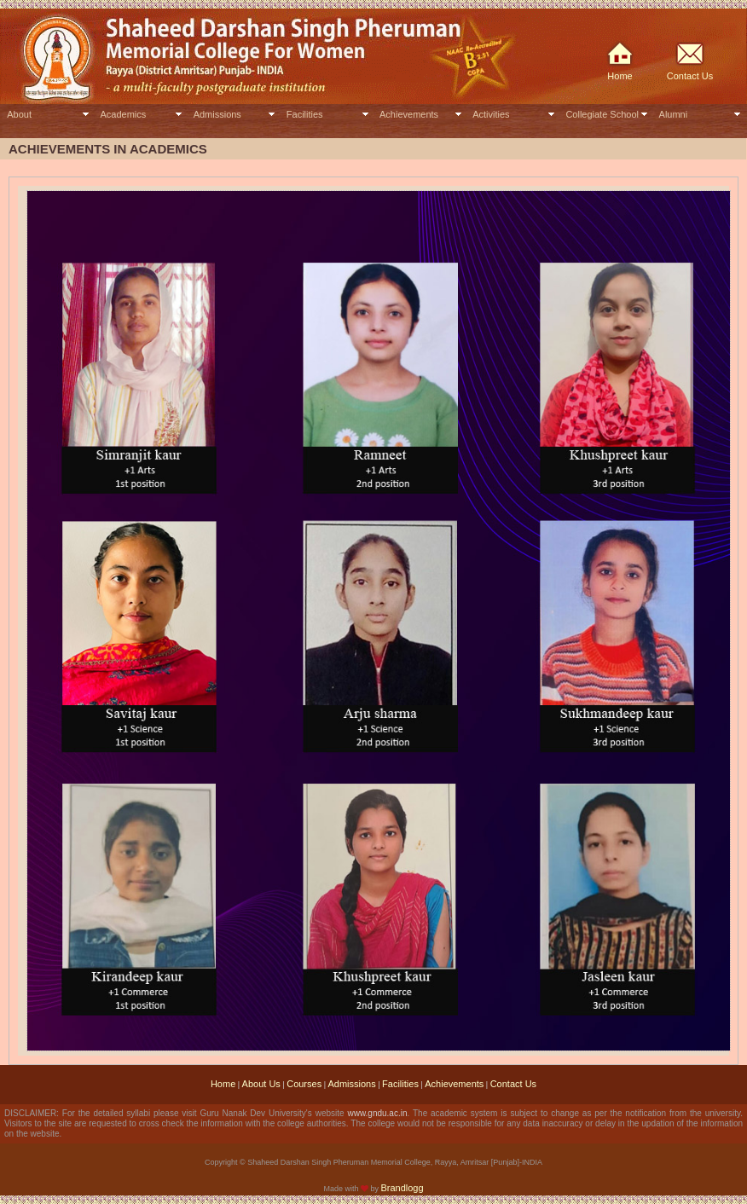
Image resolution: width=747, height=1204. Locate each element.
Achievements (408, 114)
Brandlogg (401, 1188)
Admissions (217, 114)
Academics (123, 114)
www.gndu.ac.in (377, 1113)
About (19, 114)
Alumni (673, 114)
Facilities (305, 114)
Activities (490, 114)
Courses (304, 1084)
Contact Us (690, 76)
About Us (261, 1084)
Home (619, 76)
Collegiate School (602, 114)
